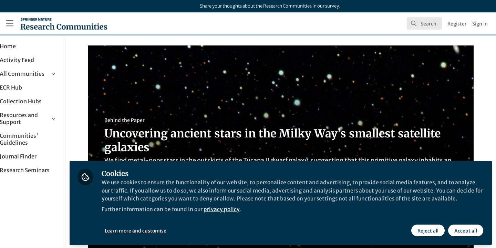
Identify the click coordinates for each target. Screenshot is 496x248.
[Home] (63, 23)
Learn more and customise (158, 230)
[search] (424, 23)
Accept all (465, 230)
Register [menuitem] (457, 24)
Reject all (427, 230)
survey (332, 6)
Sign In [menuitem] (480, 24)
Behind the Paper (136, 120)
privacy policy (247, 216)
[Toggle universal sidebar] (9, 23)
